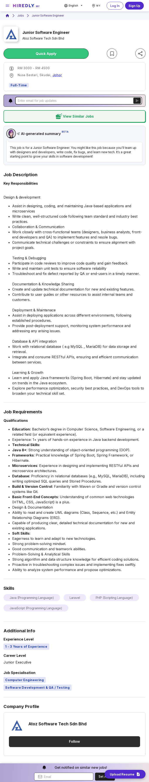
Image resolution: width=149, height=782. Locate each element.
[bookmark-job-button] (112, 53)
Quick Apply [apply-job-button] (46, 54)
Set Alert (105, 776)
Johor (57, 75)
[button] (10, 101)
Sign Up (134, 6)
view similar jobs (74, 116)
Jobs (20, 15)
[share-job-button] (140, 53)
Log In (115, 5)
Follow (74, 741)
